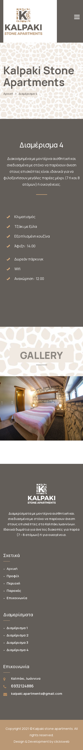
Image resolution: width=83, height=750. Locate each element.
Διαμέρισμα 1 (17, 628)
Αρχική (8, 94)
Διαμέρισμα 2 (17, 635)
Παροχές (14, 590)
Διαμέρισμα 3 (17, 642)
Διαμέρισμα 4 (18, 650)
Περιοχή (13, 583)
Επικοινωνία (17, 598)
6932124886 (22, 686)
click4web (61, 741)
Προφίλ (13, 576)
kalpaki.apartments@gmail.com (36, 693)
